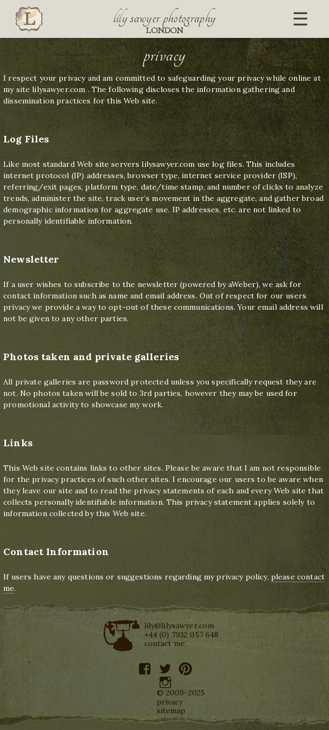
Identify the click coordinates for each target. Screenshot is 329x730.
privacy (170, 702)
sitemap (171, 710)
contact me (164, 643)
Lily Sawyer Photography (164, 18)
